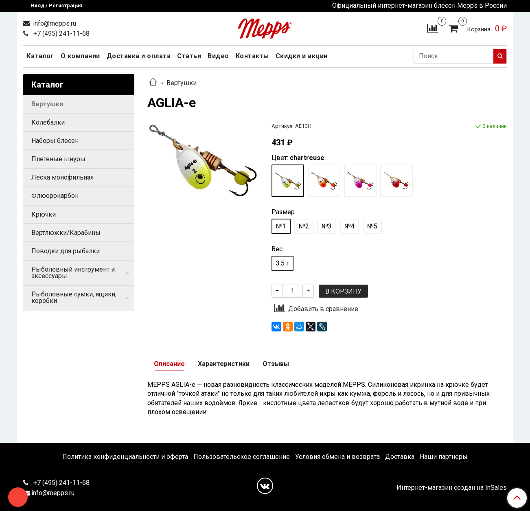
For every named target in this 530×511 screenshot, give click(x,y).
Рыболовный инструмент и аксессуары (73, 272)
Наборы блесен (55, 141)
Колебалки (48, 122)
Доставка (399, 457)
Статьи (189, 56)
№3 (327, 226)
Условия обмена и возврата (337, 457)
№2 (304, 226)
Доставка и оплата (139, 56)
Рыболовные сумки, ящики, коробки (73, 297)
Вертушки (181, 83)
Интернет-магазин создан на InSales (451, 488)
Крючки (43, 214)
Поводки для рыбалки (65, 251)
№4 (349, 226)
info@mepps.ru (53, 23)
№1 (281, 226)
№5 (372, 226)
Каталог (40, 56)
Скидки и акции (302, 56)
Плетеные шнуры (58, 159)
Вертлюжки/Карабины (66, 233)
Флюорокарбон (55, 196)
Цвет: (298, 158)
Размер (283, 212)
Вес (277, 249)
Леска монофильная (62, 177)
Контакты (252, 56)
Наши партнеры (444, 457)
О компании (80, 56)
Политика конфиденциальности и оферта (125, 457)
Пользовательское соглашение (241, 457)
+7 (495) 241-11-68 (61, 33)
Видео (218, 56)
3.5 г (282, 263)
